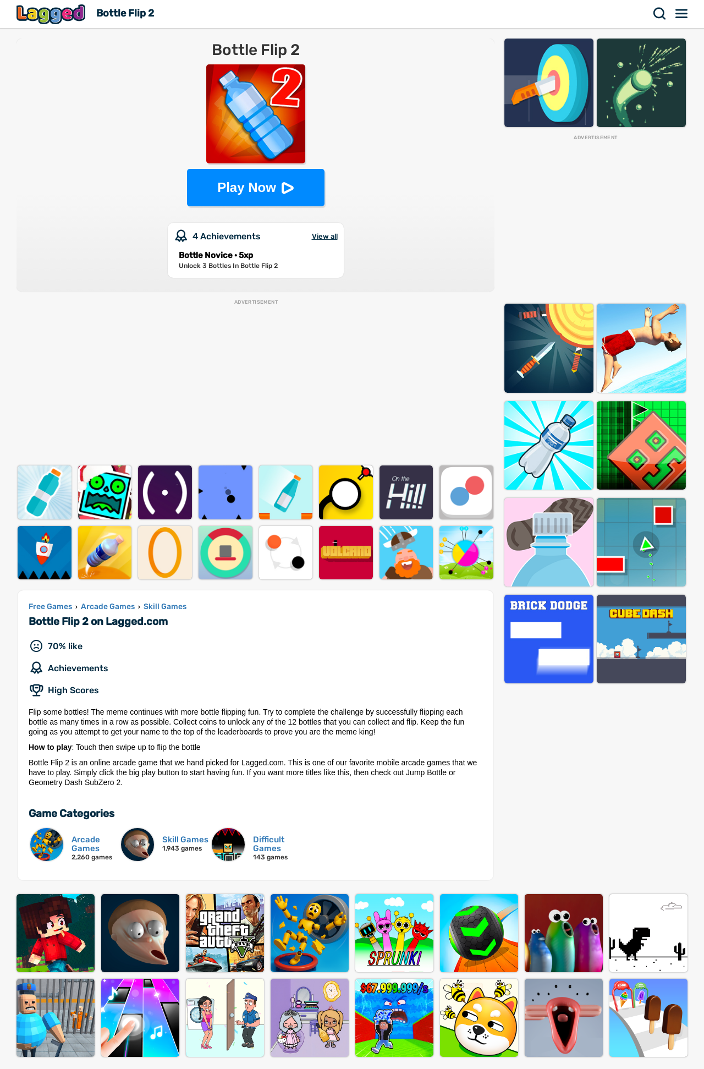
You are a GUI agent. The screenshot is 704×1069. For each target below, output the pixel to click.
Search (660, 14)
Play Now (246, 187)
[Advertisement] (255, 383)
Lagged (52, 14)
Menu (682, 14)
